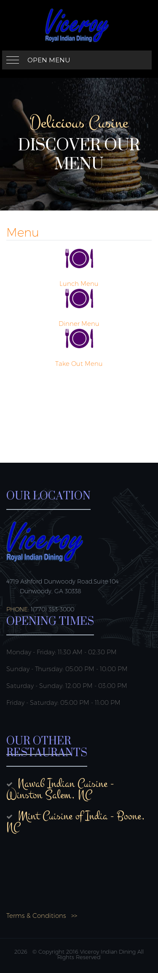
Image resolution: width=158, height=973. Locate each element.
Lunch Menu (79, 284)
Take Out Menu (79, 364)
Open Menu (48, 60)
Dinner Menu (79, 324)
